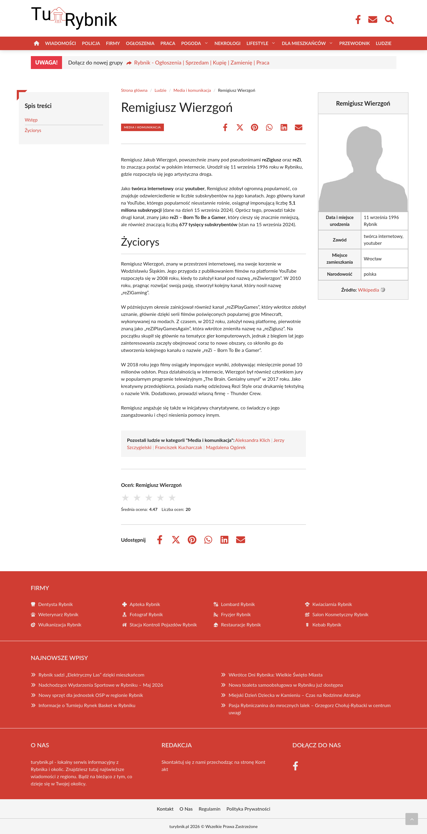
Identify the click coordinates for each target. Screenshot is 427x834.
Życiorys (33, 130)
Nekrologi (228, 43)
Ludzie (383, 43)
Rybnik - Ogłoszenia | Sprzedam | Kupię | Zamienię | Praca (201, 62)
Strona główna (134, 90)
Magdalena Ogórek (226, 447)
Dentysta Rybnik (55, 604)
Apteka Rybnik (145, 604)
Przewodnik (354, 43)
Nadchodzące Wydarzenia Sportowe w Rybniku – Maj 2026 (101, 685)
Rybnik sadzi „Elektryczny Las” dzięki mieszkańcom (91, 674)
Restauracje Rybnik (241, 624)
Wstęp (31, 119)
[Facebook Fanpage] (356, 19)
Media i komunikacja (192, 90)
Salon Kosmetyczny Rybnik (341, 614)
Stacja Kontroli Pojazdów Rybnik (163, 624)
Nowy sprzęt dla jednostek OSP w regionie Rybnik (91, 695)
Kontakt (165, 809)
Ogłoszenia (140, 43)
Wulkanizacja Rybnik (60, 624)
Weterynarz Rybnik (58, 614)
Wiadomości (60, 43)
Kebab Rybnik (327, 624)
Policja (91, 43)
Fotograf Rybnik (146, 614)
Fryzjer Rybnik (236, 614)
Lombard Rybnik (238, 604)
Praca (167, 43)
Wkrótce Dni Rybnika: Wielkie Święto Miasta (276, 674)
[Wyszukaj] (388, 18)
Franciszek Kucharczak (178, 447)
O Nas (186, 809)
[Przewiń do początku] (411, 819)
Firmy (113, 43)
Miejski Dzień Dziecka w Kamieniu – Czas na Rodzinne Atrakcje (295, 695)
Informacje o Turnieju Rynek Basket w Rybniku (87, 705)
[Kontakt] (372, 19)
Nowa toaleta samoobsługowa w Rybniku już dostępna (286, 685)
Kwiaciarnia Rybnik (332, 604)
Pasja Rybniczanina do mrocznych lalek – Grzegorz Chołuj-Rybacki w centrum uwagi (310, 708)
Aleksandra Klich (252, 440)
